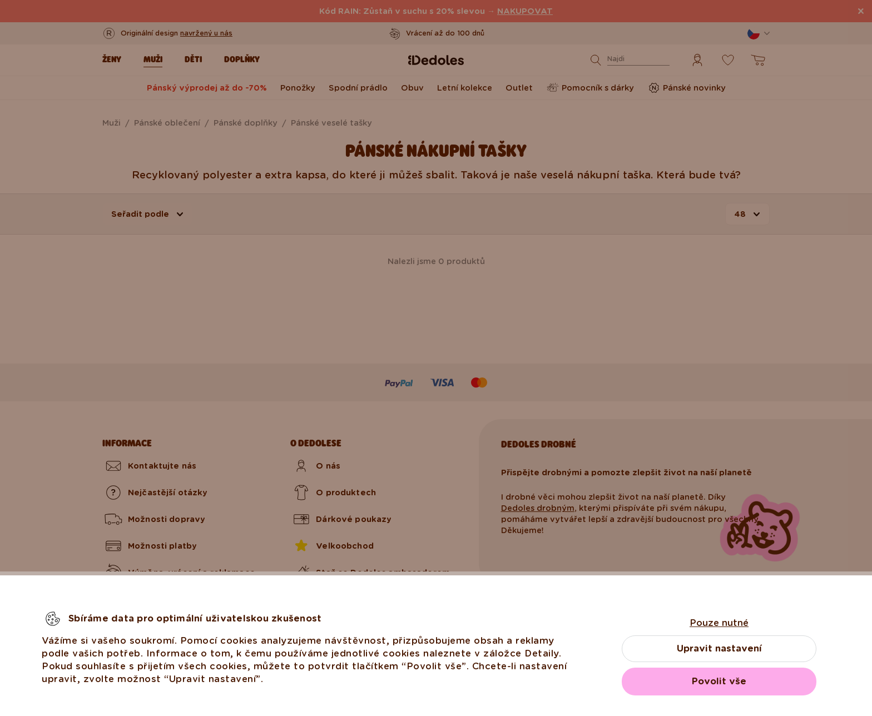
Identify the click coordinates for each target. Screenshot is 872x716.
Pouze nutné (719, 623)
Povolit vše (719, 681)
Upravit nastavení (719, 648)
